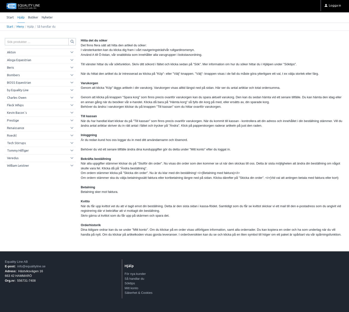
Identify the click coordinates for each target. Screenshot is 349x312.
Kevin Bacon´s (17, 112)
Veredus (13, 158)
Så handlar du (134, 278)
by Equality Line (18, 90)
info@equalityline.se (31, 266)
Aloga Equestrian (19, 60)
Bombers (13, 75)
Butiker (33, 17)
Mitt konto (131, 288)
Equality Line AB (16, 261)
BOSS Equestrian (19, 82)
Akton (11, 52)
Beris (10, 67)
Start (10, 17)
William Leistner (18, 165)
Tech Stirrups (16, 143)
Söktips (130, 283)
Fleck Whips (15, 105)
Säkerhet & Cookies (138, 293)
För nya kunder (135, 274)
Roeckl (11, 135)
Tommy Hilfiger (18, 150)
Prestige (13, 120)
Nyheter (47, 17)
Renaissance (15, 128)
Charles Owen (16, 97)
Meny (20, 26)
